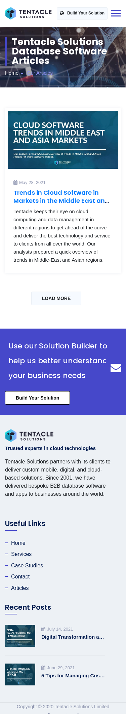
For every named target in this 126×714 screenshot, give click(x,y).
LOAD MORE (56, 298)
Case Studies (27, 565)
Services (21, 554)
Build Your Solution (82, 13)
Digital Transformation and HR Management (73, 637)
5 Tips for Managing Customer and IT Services (73, 675)
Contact (20, 576)
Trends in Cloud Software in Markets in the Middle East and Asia (61, 200)
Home (11, 73)
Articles (20, 588)
